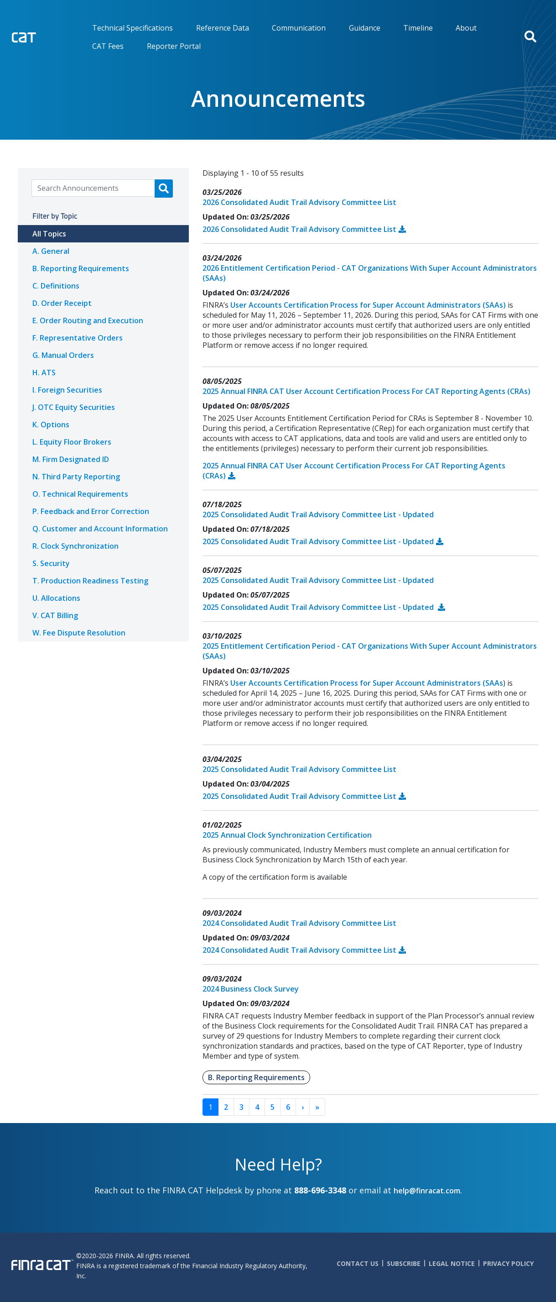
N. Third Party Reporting (76, 477)
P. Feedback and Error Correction (90, 511)
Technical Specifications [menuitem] (132, 28)
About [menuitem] (466, 28)
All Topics (49, 234)
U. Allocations (56, 598)
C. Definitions (55, 286)
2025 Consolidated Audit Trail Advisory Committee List (299, 769)
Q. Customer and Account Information (100, 529)
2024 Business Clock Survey (251, 989)
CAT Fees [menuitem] (108, 46)
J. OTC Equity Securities (73, 407)
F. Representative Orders (77, 338)
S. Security (51, 563)
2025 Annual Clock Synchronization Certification (287, 835)
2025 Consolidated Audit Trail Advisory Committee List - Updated (318, 514)
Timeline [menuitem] (418, 28)
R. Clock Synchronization (75, 546)
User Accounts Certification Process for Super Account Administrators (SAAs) (368, 305)
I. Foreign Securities (67, 390)
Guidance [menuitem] (364, 28)
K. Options (50, 425)
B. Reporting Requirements (80, 268)
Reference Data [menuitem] (222, 28)
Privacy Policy (508, 1263)
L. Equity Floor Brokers (71, 442)
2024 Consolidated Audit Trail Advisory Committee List (299, 923)
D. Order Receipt (62, 303)
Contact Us (358, 1263)
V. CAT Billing (55, 615)
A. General (50, 251)
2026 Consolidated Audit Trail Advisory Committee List (299, 202)
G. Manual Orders (63, 355)
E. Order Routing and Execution (87, 320)
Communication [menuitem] (299, 28)
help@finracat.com (427, 1191)
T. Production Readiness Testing (90, 581)
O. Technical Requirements (80, 494)
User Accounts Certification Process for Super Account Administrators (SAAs (366, 683)
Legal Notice (452, 1263)
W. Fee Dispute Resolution (78, 633)
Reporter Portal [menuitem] (174, 46)
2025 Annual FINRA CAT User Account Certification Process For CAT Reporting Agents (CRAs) (366, 391)
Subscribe (404, 1263)
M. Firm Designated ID (70, 459)
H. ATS (44, 373)
